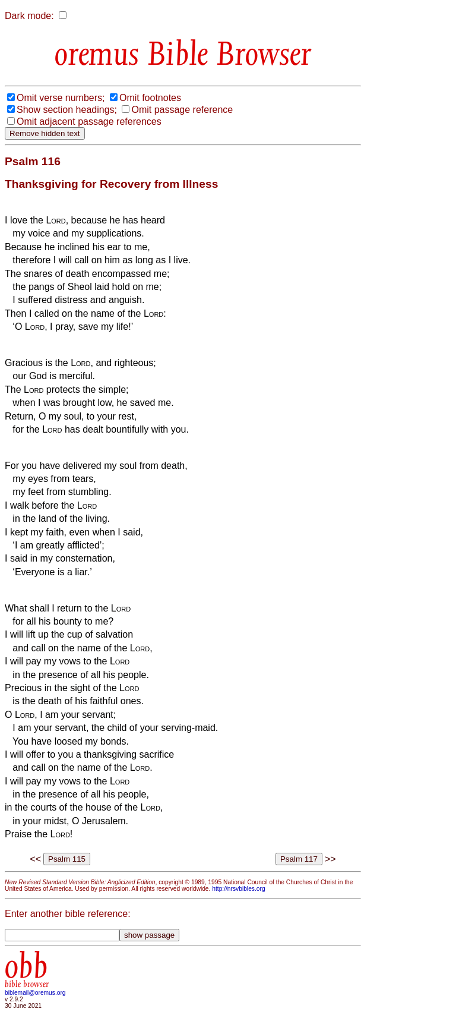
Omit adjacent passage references (89, 121)
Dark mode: (29, 16)
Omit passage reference (182, 110)
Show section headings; (67, 110)
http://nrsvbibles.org (238, 888)
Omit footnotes (150, 98)
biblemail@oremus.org (35, 992)
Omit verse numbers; (60, 98)
